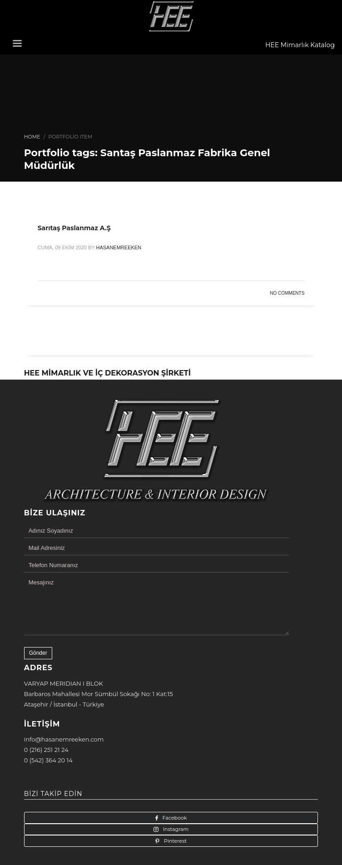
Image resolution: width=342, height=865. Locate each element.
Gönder (38, 653)
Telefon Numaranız (53, 565)
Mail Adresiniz (47, 547)
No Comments (287, 293)
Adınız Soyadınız (51, 530)
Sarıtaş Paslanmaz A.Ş (74, 228)
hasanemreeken (118, 247)
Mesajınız (41, 582)
